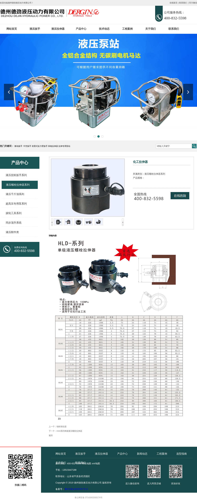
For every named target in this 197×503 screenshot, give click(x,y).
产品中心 (81, 28)
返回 (51, 435)
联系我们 (183, 3)
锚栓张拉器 (61, 426)
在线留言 (173, 3)
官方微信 (193, 3)
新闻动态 (142, 453)
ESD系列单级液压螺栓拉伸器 (69, 431)
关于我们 (150, 28)
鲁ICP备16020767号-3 (76, 489)
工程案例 (127, 28)
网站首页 (11, 28)
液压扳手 (35, 28)
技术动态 (104, 28)
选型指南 (181, 453)
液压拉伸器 (58, 28)
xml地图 (96, 463)
